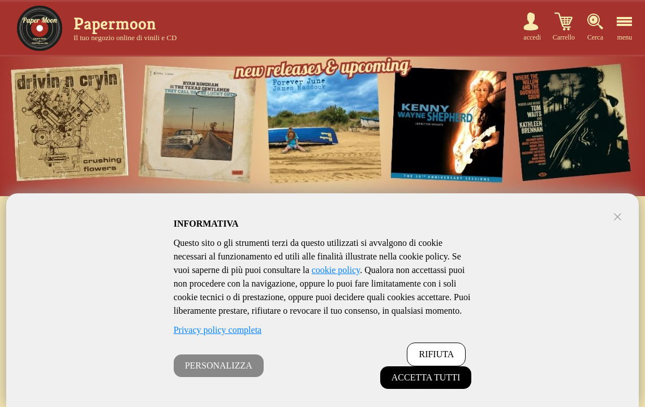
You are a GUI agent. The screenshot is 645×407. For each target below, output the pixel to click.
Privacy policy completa (218, 330)
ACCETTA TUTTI (426, 377)
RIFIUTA (436, 354)
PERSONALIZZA (218, 365)
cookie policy (336, 270)
